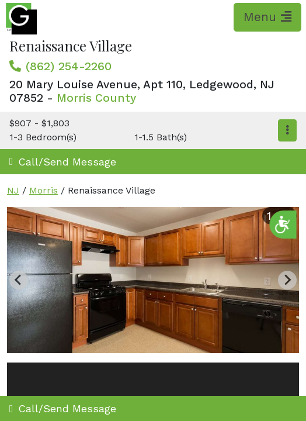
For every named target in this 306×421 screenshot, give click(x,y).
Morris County (96, 98)
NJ (13, 190)
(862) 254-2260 (69, 66)
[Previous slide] (18, 280)
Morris (43, 190)
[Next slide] (287, 280)
